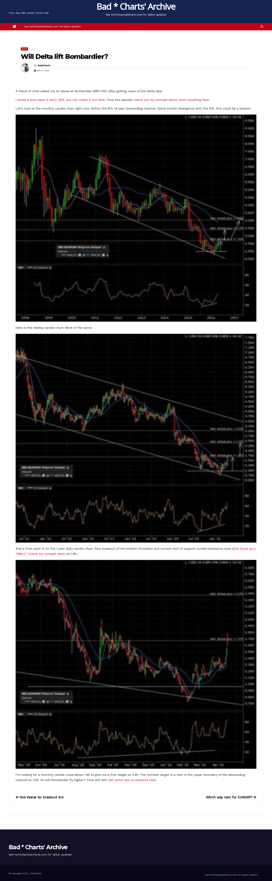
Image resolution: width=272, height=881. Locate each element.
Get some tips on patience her (131, 780)
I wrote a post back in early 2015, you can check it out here (60, 100)
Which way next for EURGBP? (231, 797)
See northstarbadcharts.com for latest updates (52, 26)
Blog (24, 49)
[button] (262, 26)
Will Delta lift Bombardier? (64, 56)
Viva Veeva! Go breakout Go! (39, 797)
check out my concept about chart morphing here (171, 100)
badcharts (44, 65)
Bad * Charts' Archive (135, 6)
